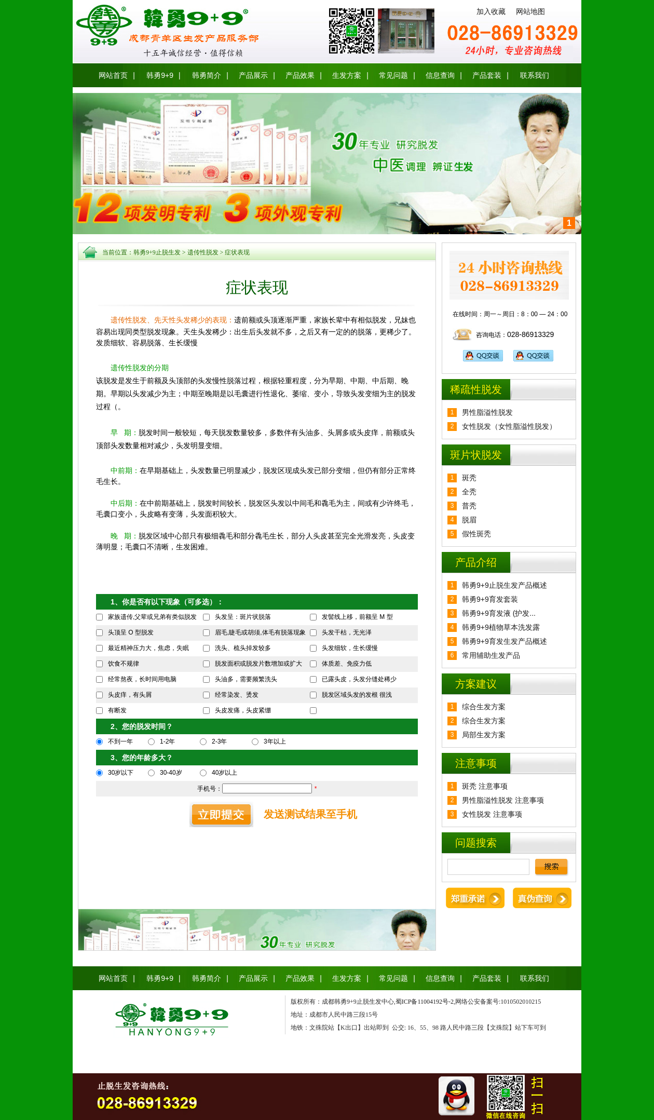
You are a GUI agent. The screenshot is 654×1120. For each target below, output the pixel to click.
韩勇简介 (206, 75)
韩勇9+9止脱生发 (157, 252)
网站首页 (113, 75)
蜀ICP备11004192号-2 (425, 1001)
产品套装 (486, 75)
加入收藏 (491, 11)
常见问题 (393, 75)
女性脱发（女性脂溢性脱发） (509, 426)
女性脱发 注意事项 (492, 814)
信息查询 (440, 75)
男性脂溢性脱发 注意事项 (503, 800)
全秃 (469, 492)
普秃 (469, 506)
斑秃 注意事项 (485, 786)
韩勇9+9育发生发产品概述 (504, 641)
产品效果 (300, 75)
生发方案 (346, 75)
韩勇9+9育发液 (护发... (499, 613)
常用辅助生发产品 (491, 655)
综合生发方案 (484, 707)
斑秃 (469, 478)
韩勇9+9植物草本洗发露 (501, 627)
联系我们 (534, 75)
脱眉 (469, 520)
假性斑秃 (476, 534)
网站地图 (530, 11)
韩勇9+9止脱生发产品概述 (504, 585)
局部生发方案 (484, 735)
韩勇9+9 (159, 75)
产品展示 (253, 75)
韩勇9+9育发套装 (490, 599)
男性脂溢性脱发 (487, 412)
